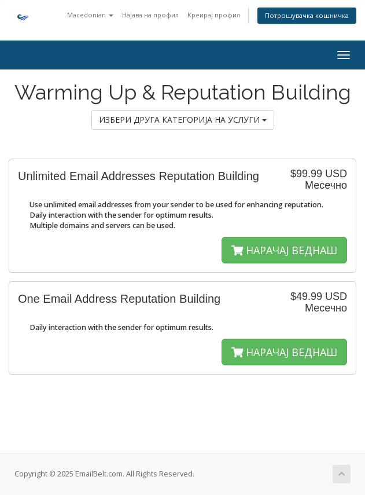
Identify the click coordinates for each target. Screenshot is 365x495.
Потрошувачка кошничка (307, 15)
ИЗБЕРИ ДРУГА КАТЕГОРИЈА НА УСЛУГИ (183, 119)
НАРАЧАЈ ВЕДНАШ (284, 250)
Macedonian (90, 14)
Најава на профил (150, 14)
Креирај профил (213, 14)
